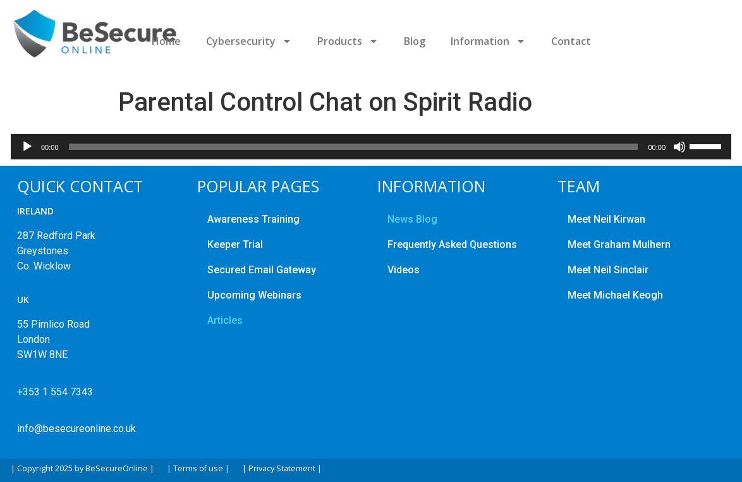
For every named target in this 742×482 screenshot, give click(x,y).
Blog (414, 41)
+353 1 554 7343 (55, 392)
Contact (571, 41)
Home (166, 41)
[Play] (27, 146)
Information (488, 41)
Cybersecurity (249, 41)
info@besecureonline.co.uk (76, 429)
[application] (371, 146)
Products (348, 41)
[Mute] (679, 146)
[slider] (353, 147)
